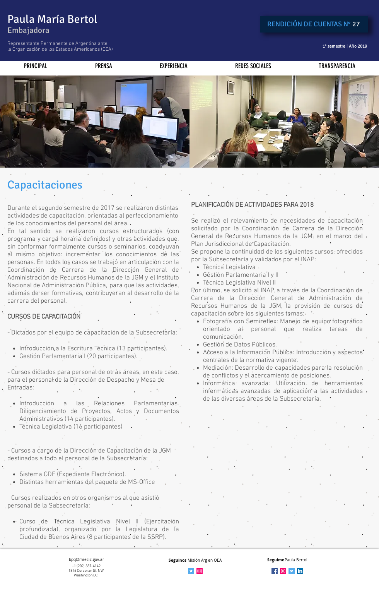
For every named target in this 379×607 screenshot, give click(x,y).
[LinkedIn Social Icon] (300, 571)
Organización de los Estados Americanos (56, 49)
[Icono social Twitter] (191, 571)
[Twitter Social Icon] (292, 571)
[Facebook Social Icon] (274, 571)
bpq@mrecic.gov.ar (86, 559)
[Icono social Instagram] (199, 571)
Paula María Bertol (52, 19)
